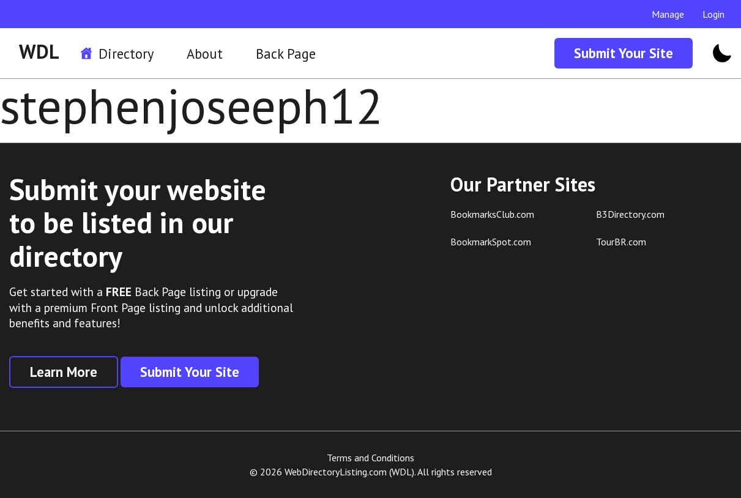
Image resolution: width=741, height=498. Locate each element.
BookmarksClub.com (492, 214)
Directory (126, 53)
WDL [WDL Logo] (39, 51)
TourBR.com (621, 242)
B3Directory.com (630, 214)
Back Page (286, 53)
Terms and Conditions (370, 458)
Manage (668, 14)
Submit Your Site (623, 53)
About (205, 53)
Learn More (63, 372)
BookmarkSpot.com (490, 242)
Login (713, 14)
